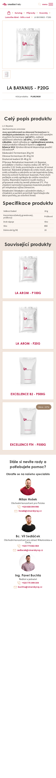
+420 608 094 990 (30, 506)
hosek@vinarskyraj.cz (30, 511)
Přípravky (30, 13)
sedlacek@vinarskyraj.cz (30, 550)
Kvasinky (43, 13)
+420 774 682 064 (30, 546)
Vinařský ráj (9, 13)
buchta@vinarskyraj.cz (30, 587)
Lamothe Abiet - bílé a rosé (17, 17)
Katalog (18, 13)
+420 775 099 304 (30, 582)
